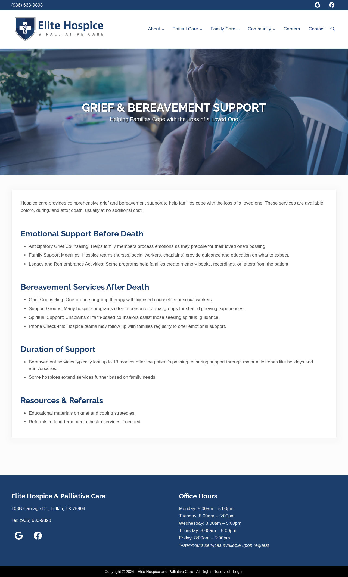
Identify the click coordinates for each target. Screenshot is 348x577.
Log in (238, 571)
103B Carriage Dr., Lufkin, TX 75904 (48, 508)
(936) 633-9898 (27, 5)
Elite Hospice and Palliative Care (165, 571)
